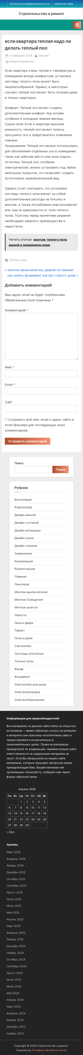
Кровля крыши (25, 569)
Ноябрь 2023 (15, 1033)
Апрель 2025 (15, 919)
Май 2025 (13, 912)
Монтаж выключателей (31, 592)
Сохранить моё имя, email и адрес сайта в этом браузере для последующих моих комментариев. (39, 425)
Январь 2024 (15, 1019)
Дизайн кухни (24, 538)
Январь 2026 (15, 865)
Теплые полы (18, 260)
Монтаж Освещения (29, 599)
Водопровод (23, 507)
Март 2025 (14, 926)
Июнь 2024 (14, 986)
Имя (9, 367)
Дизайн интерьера (27, 530)
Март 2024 (14, 1006)
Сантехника (23, 646)
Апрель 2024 (15, 999)
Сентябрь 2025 (17, 885)
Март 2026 (14, 852)
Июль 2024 (14, 979)
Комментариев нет (21, 61)
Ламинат (21, 576)
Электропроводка (27, 692)
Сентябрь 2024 (17, 966)
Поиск (19, 463)
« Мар (11, 831)
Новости (21, 615)
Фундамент (22, 677)
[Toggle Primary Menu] (77, 25)
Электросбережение (29, 700)
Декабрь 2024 (16, 946)
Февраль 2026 (16, 858)
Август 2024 (15, 973)
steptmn (44, 55)
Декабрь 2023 (16, 1026)
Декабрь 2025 (16, 872)
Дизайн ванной (25, 515)
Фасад (19, 669)
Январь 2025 (15, 939)
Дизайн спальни (26, 546)
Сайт (8, 402)
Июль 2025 (14, 899)
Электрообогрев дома (30, 684)
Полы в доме (24, 638)
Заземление (23, 553)
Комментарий (16, 310)
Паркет (20, 630)
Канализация (24, 561)
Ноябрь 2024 (15, 952)
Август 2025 (15, 892)
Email (10, 385)
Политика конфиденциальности (29, 3)
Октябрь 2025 (16, 879)
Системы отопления (29, 653)
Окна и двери (24, 623)
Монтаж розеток (26, 607)
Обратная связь (63, 3)
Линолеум (22, 584)
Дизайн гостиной (27, 522)
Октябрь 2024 (16, 959)
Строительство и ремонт (41, 13)
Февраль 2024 (16, 1013)
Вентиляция (23, 499)
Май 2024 (13, 993)
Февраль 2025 (16, 932)
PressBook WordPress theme (49, 1050)
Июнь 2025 (14, 905)
